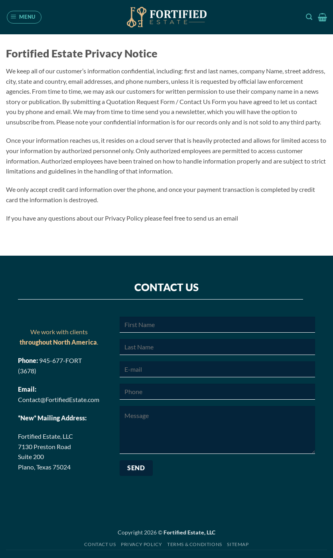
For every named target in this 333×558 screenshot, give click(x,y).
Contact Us (100, 544)
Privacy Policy (141, 544)
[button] (24, 17)
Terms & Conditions (194, 544)
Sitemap (237, 544)
